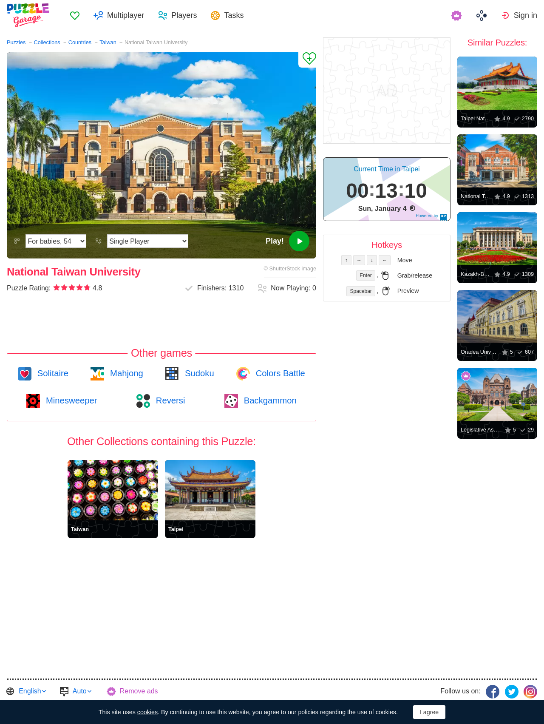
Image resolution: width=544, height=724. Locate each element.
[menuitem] (75, 15)
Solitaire (51, 373)
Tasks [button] (234, 15)
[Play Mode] (147, 241)
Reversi (169, 400)
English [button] (30, 691)
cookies (147, 712)
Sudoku (198, 373)
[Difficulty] (56, 241)
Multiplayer (125, 15)
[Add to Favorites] (307, 60)
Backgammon (269, 400)
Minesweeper (70, 400)
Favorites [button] (75, 15)
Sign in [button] (525, 15)
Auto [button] (80, 691)
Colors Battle (279, 373)
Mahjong (125, 373)
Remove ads (139, 691)
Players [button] (184, 15)
